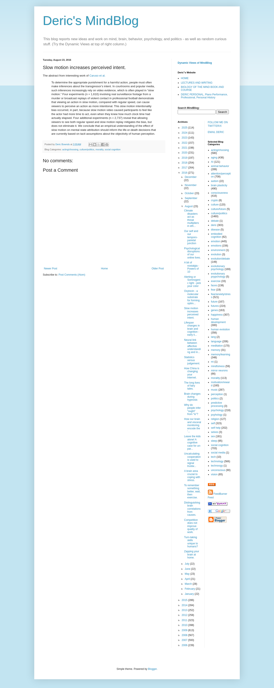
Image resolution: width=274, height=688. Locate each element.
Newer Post (50, 268)
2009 (185, 630)
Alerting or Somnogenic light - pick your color (192, 281)
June (188, 568)
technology (217, 461)
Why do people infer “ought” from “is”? (192, 409)
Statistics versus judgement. (192, 360)
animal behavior (220, 166)
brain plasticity (219, 185)
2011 (185, 620)
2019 (185, 157)
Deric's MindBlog (91, 20)
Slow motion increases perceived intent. (191, 313)
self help (216, 427)
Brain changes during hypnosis (192, 397)
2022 (185, 142)
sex (213, 436)
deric (214, 225)
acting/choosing (70, 149)
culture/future (218, 209)
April (188, 578)
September (191, 198)
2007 (185, 640)
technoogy (217, 465)
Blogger (152, 668)
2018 (185, 162)
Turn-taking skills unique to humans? (191, 542)
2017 (185, 167)
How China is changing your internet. (191, 373)
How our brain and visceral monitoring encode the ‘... (192, 425)
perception (217, 394)
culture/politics (87, 149)
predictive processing (217, 404)
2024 (185, 132)
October (190, 193)
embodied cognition (216, 235)
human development (218, 320)
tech (213, 456)
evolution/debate (220, 258)
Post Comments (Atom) (71, 274)
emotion (215, 241)
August (189, 206)
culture (215, 204)
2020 (185, 152)
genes (214, 310)
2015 (185, 600)
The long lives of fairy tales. (192, 385)
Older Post (158, 268)
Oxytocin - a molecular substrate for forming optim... (192, 297)
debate (215, 220)
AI (212, 161)
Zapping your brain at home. (191, 554)
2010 (185, 625)
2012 (185, 615)
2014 (185, 605)
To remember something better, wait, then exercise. (192, 491)
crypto (214, 200)
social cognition (113, 149)
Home (104, 268)
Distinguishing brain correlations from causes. (192, 509)
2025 (185, 127)
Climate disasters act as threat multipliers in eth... (191, 218)
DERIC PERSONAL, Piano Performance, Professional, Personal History (204, 96)
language (216, 341)
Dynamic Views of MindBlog (195, 62)
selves (214, 432)
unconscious (218, 470)
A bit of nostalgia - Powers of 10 (191, 267)
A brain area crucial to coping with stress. (192, 475)
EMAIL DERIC (216, 132)
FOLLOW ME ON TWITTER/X (218, 124)
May (187, 573)
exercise (216, 281)
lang (213, 336)
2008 (185, 635)
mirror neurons (219, 370)
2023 (185, 137)
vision (214, 474)
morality (99, 149)
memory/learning (220, 354)
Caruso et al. (97, 75)
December (191, 177)
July (187, 563)
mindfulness (218, 366)
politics (215, 398)
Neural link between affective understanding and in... (192, 346)
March (189, 583)
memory (215, 349)
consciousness (219, 192)
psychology (217, 410)
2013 (185, 610)
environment (218, 250)
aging (214, 157)
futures (215, 305)
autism (215, 181)
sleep (214, 440)
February (190, 588)
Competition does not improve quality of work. (191, 526)
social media (218, 452)
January (190, 593)
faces (214, 285)
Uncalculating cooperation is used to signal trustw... (192, 460)
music (214, 389)
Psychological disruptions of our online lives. (192, 253)
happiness (217, 314)
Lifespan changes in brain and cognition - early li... (192, 329)
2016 (185, 172)
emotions (216, 245)
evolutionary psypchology (218, 275)
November (191, 185)
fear (213, 289)
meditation (217, 345)
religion (215, 419)
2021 (185, 147)
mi (212, 361)
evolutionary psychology (218, 268)
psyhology (217, 414)
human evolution (220, 329)
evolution (216, 254)
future (214, 301)
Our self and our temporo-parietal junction (191, 237)
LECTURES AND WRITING (196, 82)
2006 (185, 645)
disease (215, 229)
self (213, 423)
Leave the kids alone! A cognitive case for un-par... (192, 442)
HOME (185, 78)
